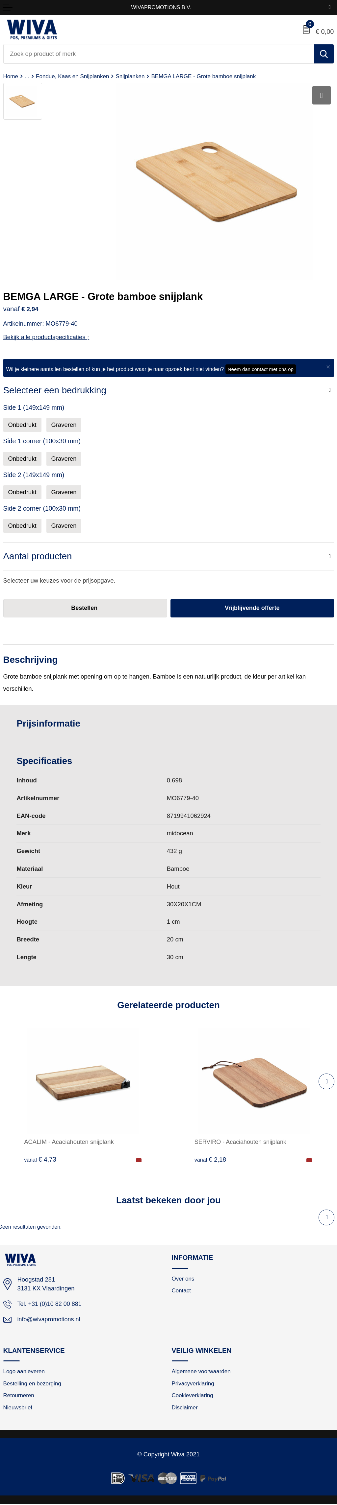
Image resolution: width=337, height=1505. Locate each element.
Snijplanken (132, 76)
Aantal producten (37, 556)
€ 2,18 (210, 1159)
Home (10, 76)
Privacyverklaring (193, 1384)
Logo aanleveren (24, 1372)
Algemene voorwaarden (202, 1372)
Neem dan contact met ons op (261, 369)
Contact (182, 1291)
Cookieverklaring (193, 1396)
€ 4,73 (40, 1159)
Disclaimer (185, 1408)
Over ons (183, 1279)
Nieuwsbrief (18, 1408)
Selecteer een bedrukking (54, 390)
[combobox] (159, 53)
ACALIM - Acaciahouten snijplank (69, 1142)
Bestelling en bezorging (33, 1384)
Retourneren (19, 1396)
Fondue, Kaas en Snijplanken (73, 76)
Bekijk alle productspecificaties (46, 337)
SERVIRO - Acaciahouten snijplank (241, 1142)
